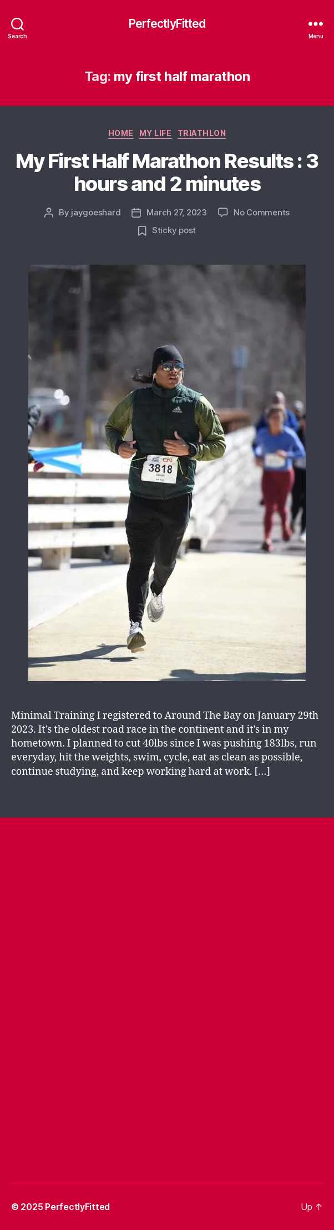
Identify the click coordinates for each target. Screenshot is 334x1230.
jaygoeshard (95, 212)
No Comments (262, 212)
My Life (155, 133)
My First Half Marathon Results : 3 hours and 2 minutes (167, 172)
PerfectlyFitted (167, 23)
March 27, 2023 (176, 212)
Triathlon (202, 133)
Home (121, 133)
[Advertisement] (172, 912)
